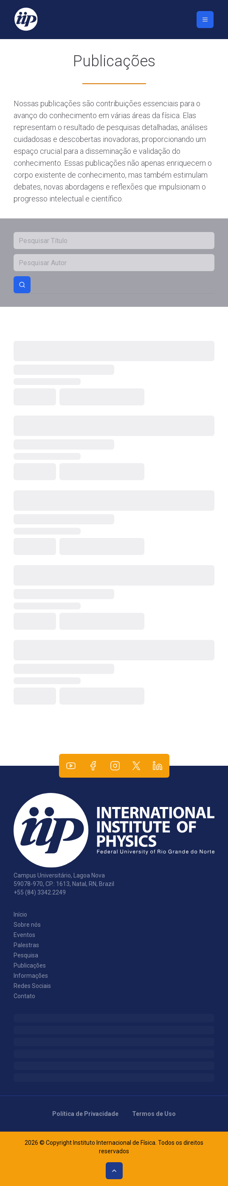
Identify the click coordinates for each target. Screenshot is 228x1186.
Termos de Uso (154, 1113)
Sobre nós (27, 924)
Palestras (26, 945)
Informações (31, 975)
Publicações (30, 965)
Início (20, 914)
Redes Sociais (32, 985)
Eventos (24, 934)
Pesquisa (26, 955)
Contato (24, 996)
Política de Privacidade (85, 1113)
